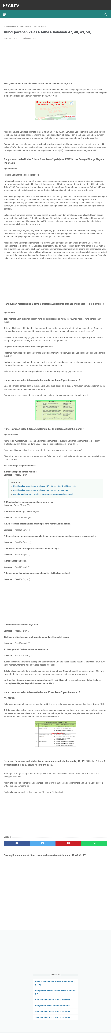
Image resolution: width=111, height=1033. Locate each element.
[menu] (5, 11)
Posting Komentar (29, 36)
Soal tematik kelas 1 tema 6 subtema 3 (53, 1017)
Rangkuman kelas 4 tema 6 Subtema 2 (53, 1005)
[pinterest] (68, 840)
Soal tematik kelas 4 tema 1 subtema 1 (53, 1011)
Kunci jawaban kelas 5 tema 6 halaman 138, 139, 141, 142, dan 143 (40, 488)
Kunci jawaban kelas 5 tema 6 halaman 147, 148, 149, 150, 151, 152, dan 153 (44, 484)
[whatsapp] (94, 840)
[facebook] (17, 840)
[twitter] (43, 840)
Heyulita (12, 3)
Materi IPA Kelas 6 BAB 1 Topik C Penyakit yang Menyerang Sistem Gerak (43, 492)
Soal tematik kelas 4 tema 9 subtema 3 (53, 999)
